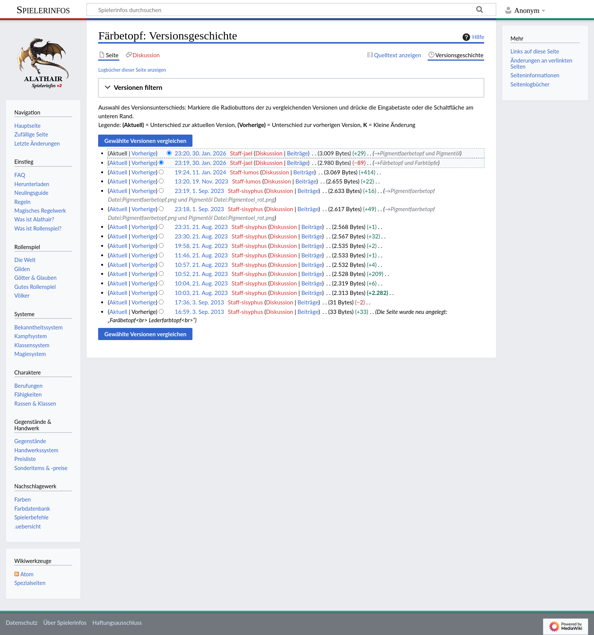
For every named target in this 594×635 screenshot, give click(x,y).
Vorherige (143, 153)
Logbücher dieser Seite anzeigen (132, 70)
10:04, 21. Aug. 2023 (201, 283)
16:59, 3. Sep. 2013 (199, 311)
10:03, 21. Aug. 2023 (201, 292)
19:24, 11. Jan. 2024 (200, 172)
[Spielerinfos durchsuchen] (291, 9)
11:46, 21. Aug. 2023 (201, 255)
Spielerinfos (43, 10)
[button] (291, 88)
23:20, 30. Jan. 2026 (200, 153)
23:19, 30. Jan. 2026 (200, 162)
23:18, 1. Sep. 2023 (199, 208)
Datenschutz (22, 622)
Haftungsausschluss (117, 622)
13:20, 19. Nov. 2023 (201, 181)
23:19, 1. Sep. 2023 (199, 190)
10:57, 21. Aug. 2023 (201, 264)
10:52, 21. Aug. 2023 (201, 273)
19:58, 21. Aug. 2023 (201, 245)
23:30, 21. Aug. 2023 (201, 236)
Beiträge (297, 153)
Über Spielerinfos (64, 622)
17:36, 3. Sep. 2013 (199, 302)
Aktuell (118, 162)
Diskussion (269, 153)
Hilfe (472, 37)
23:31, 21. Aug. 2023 (201, 226)
